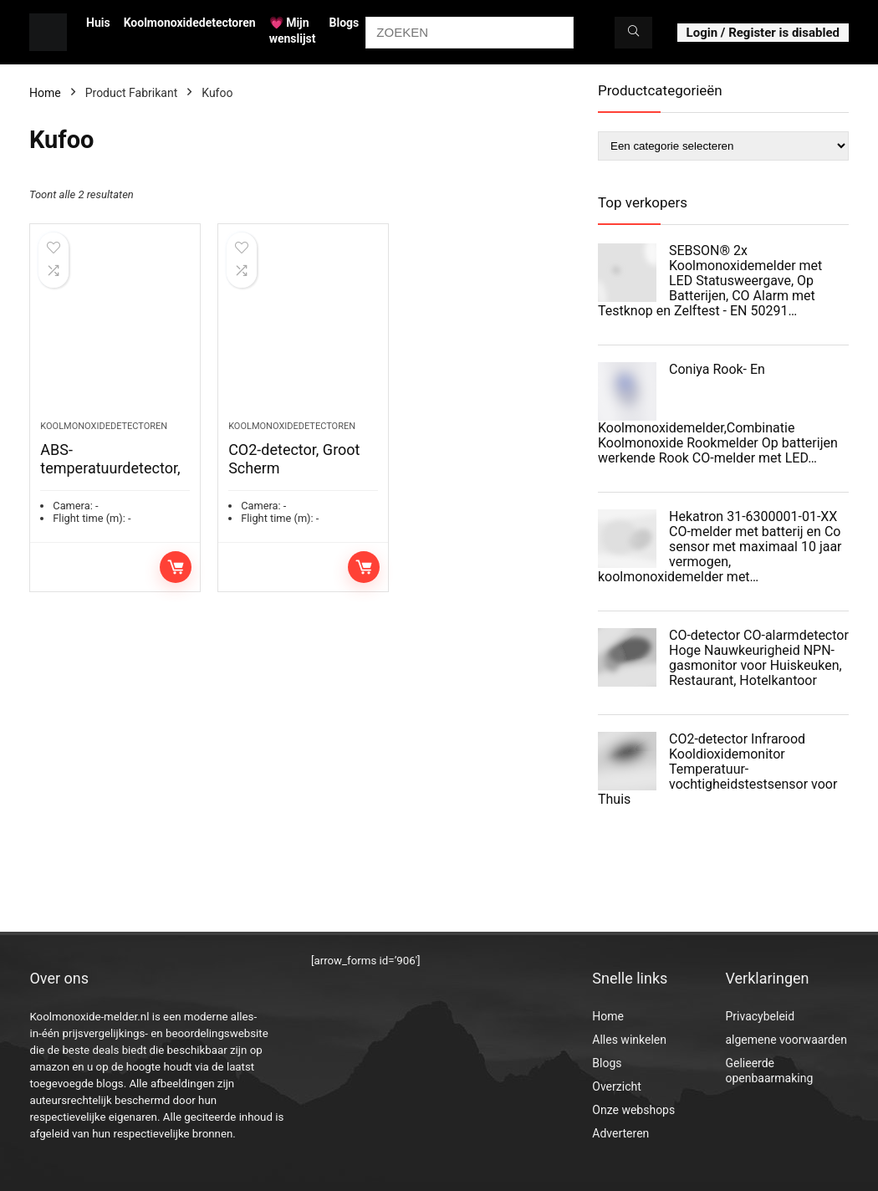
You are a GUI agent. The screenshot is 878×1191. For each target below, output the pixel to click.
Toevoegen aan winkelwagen (176, 567)
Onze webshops (633, 1110)
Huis (98, 22)
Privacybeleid (759, 1016)
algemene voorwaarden (786, 1039)
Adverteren (620, 1133)
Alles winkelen (629, 1039)
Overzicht (616, 1086)
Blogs (344, 22)
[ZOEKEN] (633, 33)
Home (45, 93)
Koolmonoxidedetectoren (190, 22)
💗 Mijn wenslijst (292, 30)
